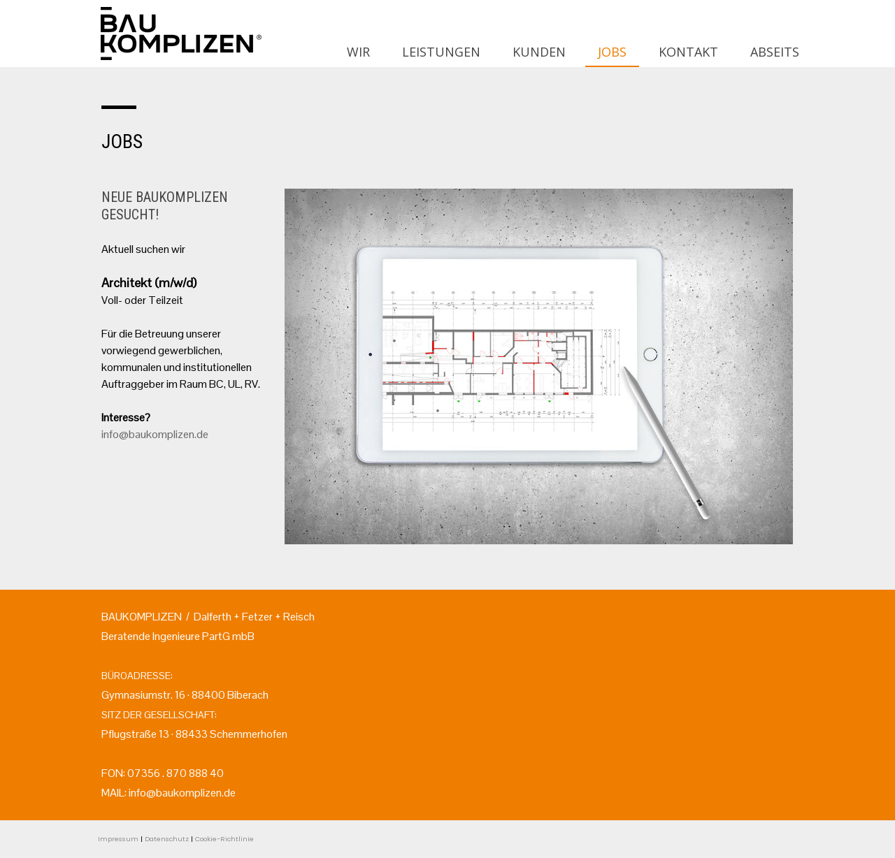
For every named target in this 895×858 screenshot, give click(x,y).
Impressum (118, 838)
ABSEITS (774, 51)
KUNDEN (539, 51)
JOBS (612, 51)
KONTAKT (688, 51)
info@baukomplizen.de (154, 434)
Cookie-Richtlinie (224, 838)
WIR (358, 51)
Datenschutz (167, 838)
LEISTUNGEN (441, 51)
